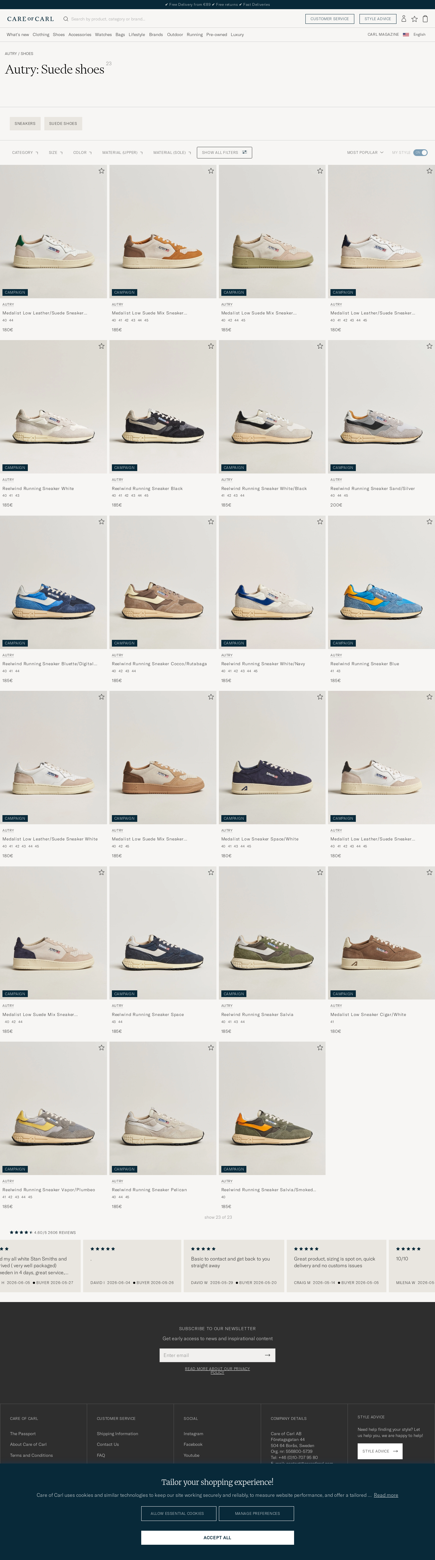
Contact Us (108, 1444)
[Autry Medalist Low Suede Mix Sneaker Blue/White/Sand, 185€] (53, 950)
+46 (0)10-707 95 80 (298, 1457)
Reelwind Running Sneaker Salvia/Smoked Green (267, 1190)
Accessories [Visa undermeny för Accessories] (79, 34)
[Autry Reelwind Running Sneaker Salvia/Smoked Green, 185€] (272, 1126)
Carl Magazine (383, 34)
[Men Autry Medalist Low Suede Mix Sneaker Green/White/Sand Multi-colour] (272, 231)
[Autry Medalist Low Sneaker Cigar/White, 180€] (381, 950)
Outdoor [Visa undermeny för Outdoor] (175, 34)
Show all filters (224, 152)
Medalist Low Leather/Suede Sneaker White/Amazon (43, 313)
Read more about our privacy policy (217, 1370)
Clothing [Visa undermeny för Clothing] (41, 34)
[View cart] (425, 19)
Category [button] (25, 152)
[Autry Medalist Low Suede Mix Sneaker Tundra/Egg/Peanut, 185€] (162, 775)
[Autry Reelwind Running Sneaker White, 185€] (53, 424)
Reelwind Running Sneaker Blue (364, 663)
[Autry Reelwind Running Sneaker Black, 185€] (162, 424)
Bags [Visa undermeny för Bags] (120, 34)
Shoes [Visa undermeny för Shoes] (59, 34)
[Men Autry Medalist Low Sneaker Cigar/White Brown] (381, 933)
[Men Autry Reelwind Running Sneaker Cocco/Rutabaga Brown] (162, 582)
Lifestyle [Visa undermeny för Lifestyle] (137, 34)
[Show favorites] (414, 19)
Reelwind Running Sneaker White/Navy (263, 663)
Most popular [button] (365, 152)
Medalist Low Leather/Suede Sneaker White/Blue (371, 313)
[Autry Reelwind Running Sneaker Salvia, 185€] (272, 950)
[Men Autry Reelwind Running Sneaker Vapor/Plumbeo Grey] (53, 1108)
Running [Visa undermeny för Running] (195, 34)
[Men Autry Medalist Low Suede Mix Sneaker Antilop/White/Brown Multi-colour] (162, 231)
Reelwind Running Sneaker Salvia (257, 1014)
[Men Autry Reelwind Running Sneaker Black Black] (162, 406)
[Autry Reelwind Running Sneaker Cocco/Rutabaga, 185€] (162, 600)
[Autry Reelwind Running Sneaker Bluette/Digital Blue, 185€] (53, 600)
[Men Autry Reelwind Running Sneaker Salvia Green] (272, 933)
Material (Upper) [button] (123, 152)
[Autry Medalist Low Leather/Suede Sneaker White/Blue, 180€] (381, 249)
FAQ (101, 1455)
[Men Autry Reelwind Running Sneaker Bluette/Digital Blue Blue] (53, 582)
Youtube (191, 1455)
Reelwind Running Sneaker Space (148, 1014)
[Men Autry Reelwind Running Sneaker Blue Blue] (381, 582)
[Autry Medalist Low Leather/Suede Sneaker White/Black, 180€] (381, 775)
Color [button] (83, 152)
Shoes (27, 54)
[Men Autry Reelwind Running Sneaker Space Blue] (162, 933)
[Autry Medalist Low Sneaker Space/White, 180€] (272, 775)
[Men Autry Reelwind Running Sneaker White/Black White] (272, 406)
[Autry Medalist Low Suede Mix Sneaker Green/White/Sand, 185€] (272, 249)
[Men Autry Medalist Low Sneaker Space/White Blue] (272, 757)
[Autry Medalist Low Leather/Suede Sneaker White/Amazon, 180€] (53, 249)
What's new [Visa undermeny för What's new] (18, 34)
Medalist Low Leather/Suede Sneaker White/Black (371, 839)
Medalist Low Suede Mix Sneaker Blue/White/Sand (38, 1015)
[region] (217, 1266)
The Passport (23, 1433)
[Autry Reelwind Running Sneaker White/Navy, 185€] (272, 600)
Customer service (330, 18)
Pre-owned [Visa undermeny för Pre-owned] (216, 34)
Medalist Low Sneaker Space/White (260, 839)
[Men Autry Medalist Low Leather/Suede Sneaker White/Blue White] (381, 231)
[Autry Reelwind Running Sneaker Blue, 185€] (381, 600)
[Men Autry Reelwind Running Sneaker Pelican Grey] (162, 1108)
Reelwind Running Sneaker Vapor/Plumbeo (48, 1189)
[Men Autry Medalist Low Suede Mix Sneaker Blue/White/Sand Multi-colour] (53, 933)
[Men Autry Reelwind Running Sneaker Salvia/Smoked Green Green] (272, 1108)
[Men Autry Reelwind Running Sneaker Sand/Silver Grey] (381, 406)
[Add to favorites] (100, 172)
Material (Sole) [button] (172, 152)
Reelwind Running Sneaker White (38, 488)
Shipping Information (117, 1433)
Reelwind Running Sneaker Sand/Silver (372, 488)
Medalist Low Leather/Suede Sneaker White (50, 839)
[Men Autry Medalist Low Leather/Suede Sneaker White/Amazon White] (53, 231)
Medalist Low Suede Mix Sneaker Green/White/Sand (257, 313)
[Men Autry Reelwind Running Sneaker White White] (53, 406)
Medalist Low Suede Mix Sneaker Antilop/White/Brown (148, 313)
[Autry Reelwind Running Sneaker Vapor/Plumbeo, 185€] (53, 1126)
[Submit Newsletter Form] (267, 1355)
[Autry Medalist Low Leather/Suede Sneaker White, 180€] (53, 775)
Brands (156, 34)
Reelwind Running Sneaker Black (147, 488)
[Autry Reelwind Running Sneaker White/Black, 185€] (272, 424)
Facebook (193, 1444)
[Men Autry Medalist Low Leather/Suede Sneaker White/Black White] (381, 757)
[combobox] (419, 35)
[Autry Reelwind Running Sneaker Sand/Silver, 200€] (381, 424)
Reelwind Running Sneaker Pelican (149, 1189)
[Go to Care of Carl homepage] (30, 18)
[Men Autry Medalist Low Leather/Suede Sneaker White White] (53, 757)
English (420, 34)
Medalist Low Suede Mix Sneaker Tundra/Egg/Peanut (148, 839)
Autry (11, 54)
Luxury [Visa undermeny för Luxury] (237, 34)
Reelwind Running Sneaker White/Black (264, 488)
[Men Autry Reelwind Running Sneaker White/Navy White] (272, 582)
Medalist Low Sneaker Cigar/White (368, 1014)
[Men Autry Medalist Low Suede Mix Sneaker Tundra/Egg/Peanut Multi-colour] (162, 757)
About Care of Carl (28, 1444)
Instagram (193, 1433)
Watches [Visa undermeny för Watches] (103, 34)
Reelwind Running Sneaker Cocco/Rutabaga (159, 663)
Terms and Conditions (31, 1455)
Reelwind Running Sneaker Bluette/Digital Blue (48, 664)
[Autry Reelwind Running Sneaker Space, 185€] (162, 950)
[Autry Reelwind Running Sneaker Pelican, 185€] (162, 1126)
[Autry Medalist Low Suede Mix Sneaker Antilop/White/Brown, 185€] (162, 249)
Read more (386, 1495)
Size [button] (56, 152)
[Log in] (404, 19)
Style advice (378, 18)
